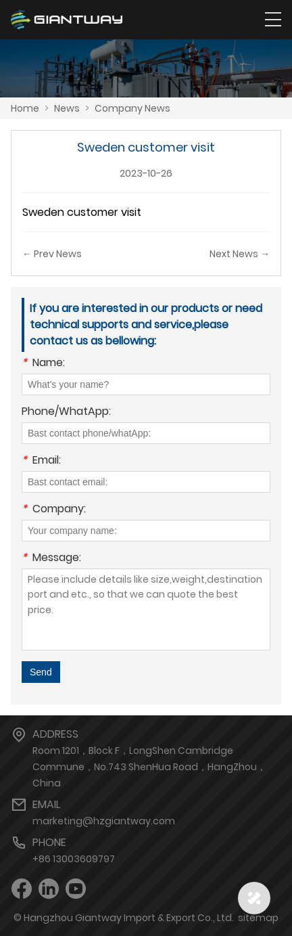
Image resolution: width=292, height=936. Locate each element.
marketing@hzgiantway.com (103, 821)
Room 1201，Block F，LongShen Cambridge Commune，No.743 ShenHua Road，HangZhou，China (149, 767)
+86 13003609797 (73, 859)
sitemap (258, 917)
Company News (132, 108)
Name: (43, 363)
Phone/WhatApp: (66, 412)
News (67, 108)
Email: (41, 461)
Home (25, 108)
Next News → (240, 254)
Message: (51, 558)
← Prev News (52, 254)
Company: (54, 510)
